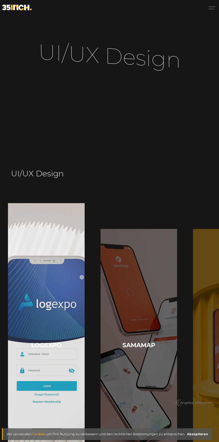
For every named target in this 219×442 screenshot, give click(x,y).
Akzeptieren (197, 434)
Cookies (39, 434)
